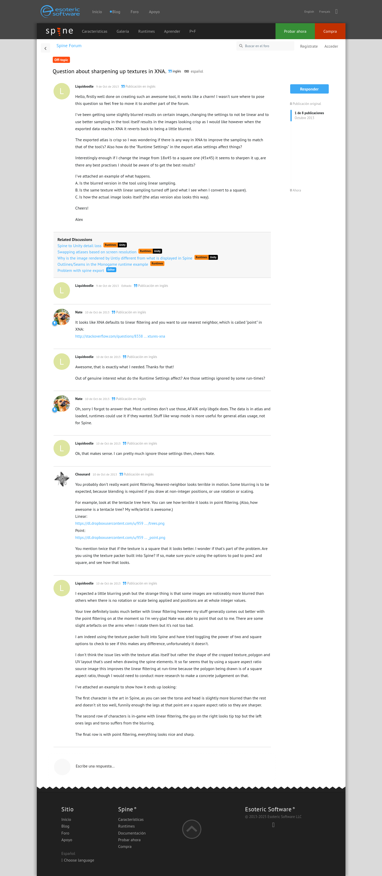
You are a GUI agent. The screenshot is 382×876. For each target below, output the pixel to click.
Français (324, 11)
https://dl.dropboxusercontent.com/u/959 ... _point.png (120, 537)
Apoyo (154, 11)
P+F (192, 31)
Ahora (295, 190)
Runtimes (146, 31)
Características (95, 31)
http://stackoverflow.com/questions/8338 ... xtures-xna (120, 336)
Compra (330, 31)
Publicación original (305, 104)
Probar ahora (295, 31)
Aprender (172, 31)
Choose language (77, 860)
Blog (65, 826)
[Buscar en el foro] (265, 46)
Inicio (97, 11)
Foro (135, 11)
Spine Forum (69, 45)
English (309, 11)
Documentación (132, 833)
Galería (123, 31)
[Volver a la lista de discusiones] (45, 48)
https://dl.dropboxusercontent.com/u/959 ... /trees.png (120, 523)
